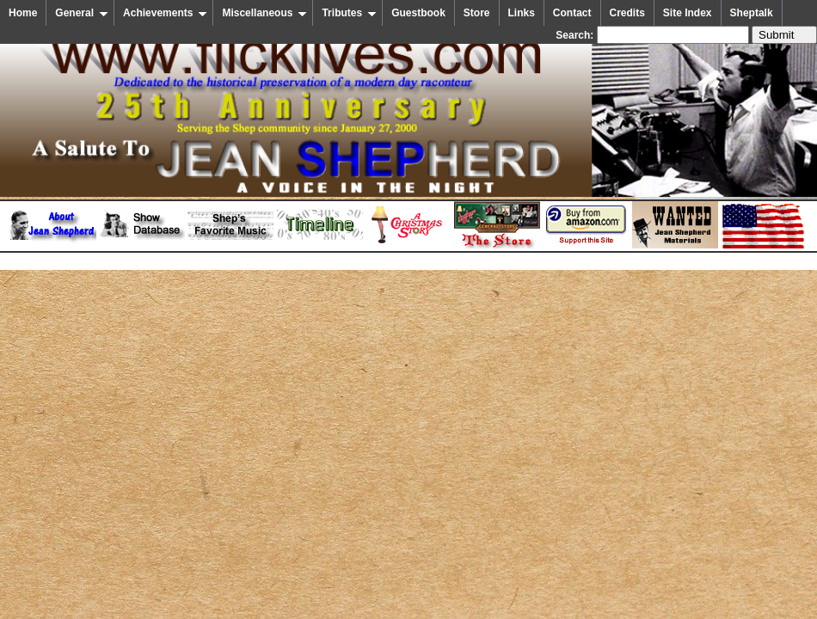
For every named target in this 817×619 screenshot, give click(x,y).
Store (477, 13)
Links (521, 13)
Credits (627, 13)
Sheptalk (751, 13)
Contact (572, 13)
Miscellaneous (264, 13)
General (81, 13)
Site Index (687, 13)
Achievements (165, 13)
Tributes (349, 13)
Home (23, 13)
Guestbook (418, 13)
